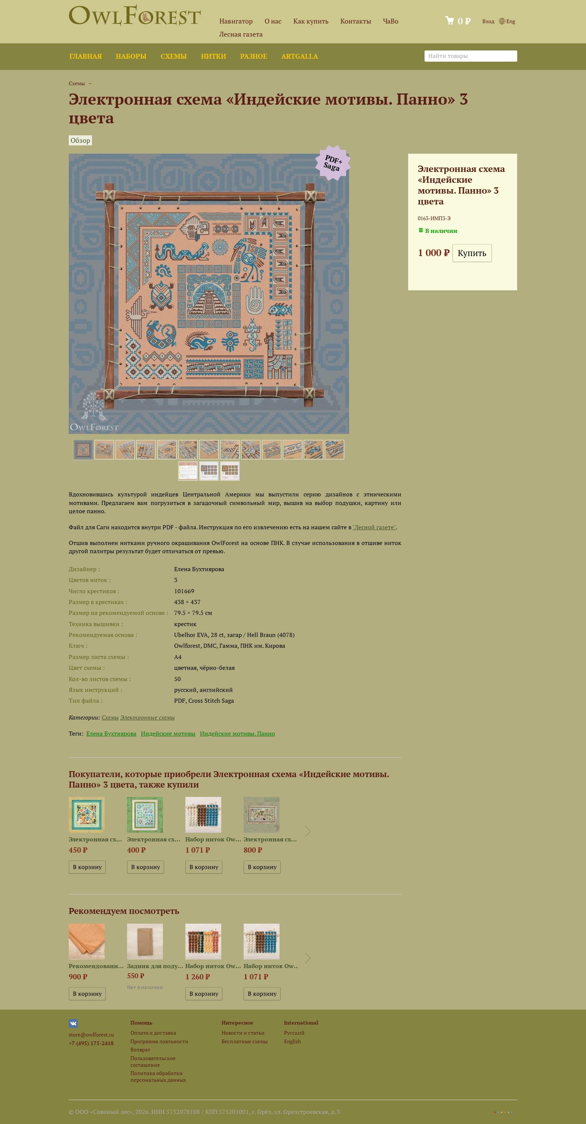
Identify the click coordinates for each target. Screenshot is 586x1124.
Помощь (141, 1022)
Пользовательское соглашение (153, 1061)
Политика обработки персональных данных (158, 1076)
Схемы (174, 56)
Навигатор (236, 21)
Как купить (311, 21)
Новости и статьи (243, 1032)
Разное (253, 56)
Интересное (237, 1022)
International (301, 1022)
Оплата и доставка (153, 1032)
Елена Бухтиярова (111, 733)
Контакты (355, 21)
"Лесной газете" (374, 527)
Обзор (80, 140)
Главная (86, 56)
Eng (507, 21)
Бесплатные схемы (245, 1041)
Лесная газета (241, 34)
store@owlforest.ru (91, 1034)
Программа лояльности (159, 1041)
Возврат (140, 1049)
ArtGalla (299, 56)
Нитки (213, 56)
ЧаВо (390, 21)
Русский (294, 1032)
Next (308, 831)
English (292, 1041)
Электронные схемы (147, 717)
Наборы (131, 56)
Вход (488, 21)
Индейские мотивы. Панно (237, 733)
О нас (273, 21)
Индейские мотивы (168, 733)
